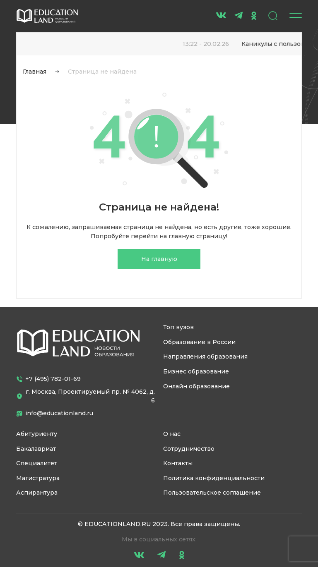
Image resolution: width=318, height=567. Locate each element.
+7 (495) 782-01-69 (48, 379)
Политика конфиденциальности (214, 478)
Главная (34, 71)
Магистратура (38, 478)
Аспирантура (37, 492)
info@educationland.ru (54, 413)
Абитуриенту (36, 434)
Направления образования (205, 356)
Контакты (178, 463)
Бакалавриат (36, 448)
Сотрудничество (188, 448)
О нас (172, 434)
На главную (159, 259)
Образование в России (199, 342)
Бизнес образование (196, 371)
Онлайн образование (196, 386)
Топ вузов (178, 327)
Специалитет (36, 463)
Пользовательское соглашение (212, 492)
